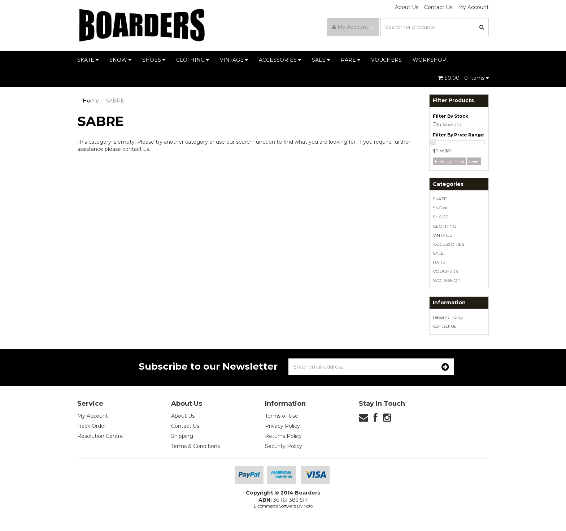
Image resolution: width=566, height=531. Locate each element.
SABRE (115, 100)
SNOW (120, 60)
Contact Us (438, 7)
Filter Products (453, 100)
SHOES (153, 60)
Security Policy (283, 446)
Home (91, 100)
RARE (350, 60)
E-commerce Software (275, 506)
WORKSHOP (429, 60)
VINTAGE (234, 60)
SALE (321, 60)
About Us (406, 7)
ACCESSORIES (280, 60)
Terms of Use (281, 416)
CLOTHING (192, 60)
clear (474, 161)
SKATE (88, 60)
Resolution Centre (100, 436)
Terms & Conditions (195, 446)
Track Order (91, 426)
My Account (473, 7)
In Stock (449, 124)
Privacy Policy (282, 426)
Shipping (182, 436)
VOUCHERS (386, 60)
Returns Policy (448, 317)
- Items (463, 78)
